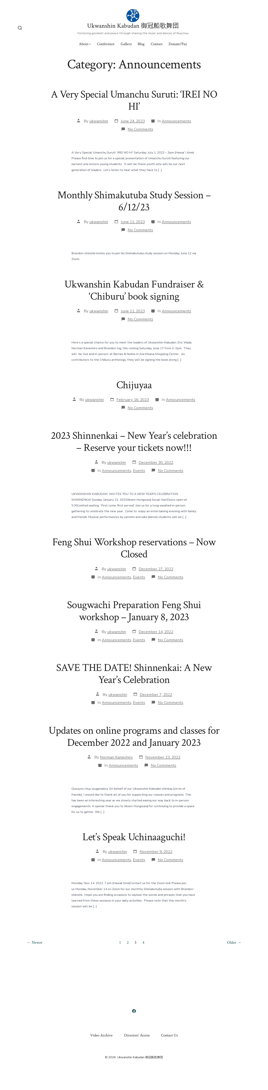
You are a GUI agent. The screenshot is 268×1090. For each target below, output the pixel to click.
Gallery (126, 43)
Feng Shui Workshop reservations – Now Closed (134, 548)
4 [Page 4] (143, 942)
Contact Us (169, 1035)
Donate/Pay (178, 43)
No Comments (140, 129)
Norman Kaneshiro (116, 757)
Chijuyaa (134, 385)
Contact (156, 43)
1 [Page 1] (120, 942)
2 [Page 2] (128, 942)
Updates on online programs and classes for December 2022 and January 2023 (134, 737)
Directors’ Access (137, 1035)
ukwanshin (98, 121)
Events (139, 470)
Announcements (176, 121)
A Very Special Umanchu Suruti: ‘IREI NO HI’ (134, 100)
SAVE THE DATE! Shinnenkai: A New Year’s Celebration (134, 674)
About (85, 43)
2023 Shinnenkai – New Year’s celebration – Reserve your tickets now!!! (134, 442)
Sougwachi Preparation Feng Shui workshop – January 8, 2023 (134, 611)
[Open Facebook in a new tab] (134, 1011)
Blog (141, 43)
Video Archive (101, 1035)
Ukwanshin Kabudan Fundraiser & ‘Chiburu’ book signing (133, 290)
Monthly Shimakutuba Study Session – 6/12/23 (133, 201)
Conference (105, 43)
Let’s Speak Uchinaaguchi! (134, 837)
